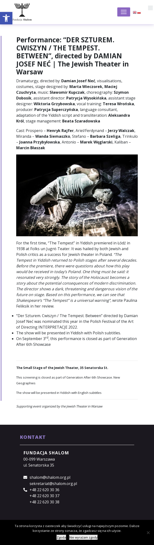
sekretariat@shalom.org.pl (53, 483)
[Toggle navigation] (123, 12)
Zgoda (61, 537)
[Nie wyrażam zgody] (148, 532)
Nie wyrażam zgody (83, 537)
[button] (6, 18)
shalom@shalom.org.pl (50, 477)
